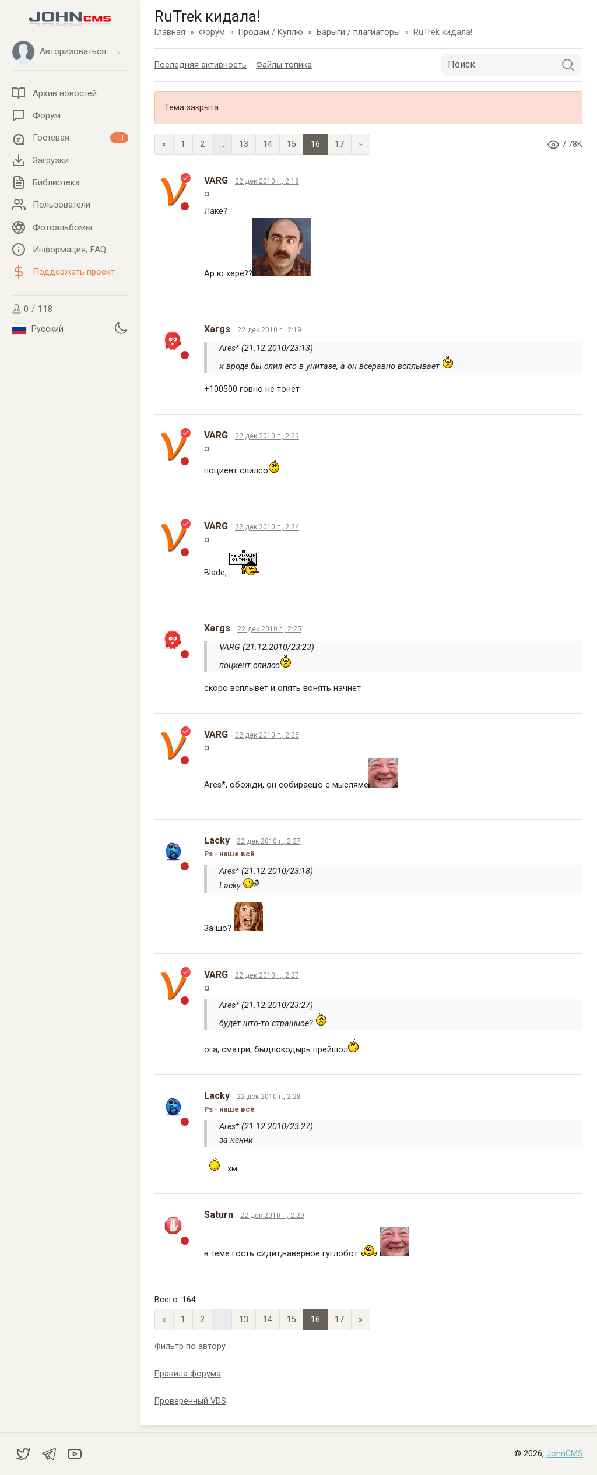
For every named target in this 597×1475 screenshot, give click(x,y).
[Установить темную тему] (120, 327)
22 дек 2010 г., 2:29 (272, 1215)
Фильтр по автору (190, 1346)
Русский (38, 329)
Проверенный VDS (190, 1401)
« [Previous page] (164, 144)
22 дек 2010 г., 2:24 (267, 527)
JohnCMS (564, 1454)
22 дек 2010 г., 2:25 (269, 629)
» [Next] (361, 144)
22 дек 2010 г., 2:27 (269, 841)
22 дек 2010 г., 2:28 (269, 1097)
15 (291, 144)
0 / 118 (32, 309)
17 (339, 144)
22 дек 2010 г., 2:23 (267, 436)
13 (243, 144)
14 (267, 144)
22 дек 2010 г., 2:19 (269, 330)
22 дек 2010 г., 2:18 (267, 181)
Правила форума (187, 1374)
